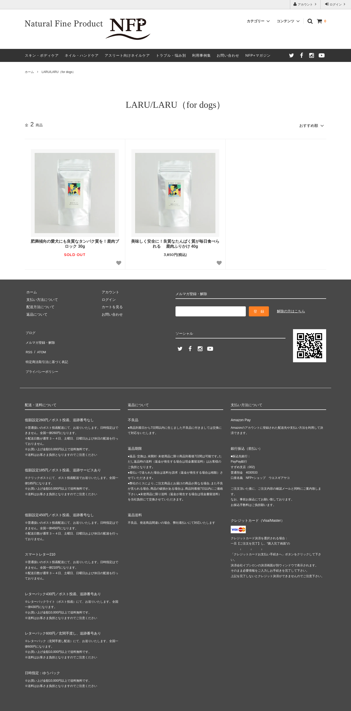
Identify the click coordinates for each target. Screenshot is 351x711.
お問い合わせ (228, 55)
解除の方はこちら (291, 310)
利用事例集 (201, 55)
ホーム (29, 72)
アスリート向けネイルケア (127, 55)
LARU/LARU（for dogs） (59, 72)
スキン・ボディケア (42, 55)
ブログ (30, 330)
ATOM (40, 345)
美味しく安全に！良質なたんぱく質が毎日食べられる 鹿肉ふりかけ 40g (175, 242)
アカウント (305, 4)
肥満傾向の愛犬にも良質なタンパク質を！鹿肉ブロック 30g (75, 242)
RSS (28, 345)
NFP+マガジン (257, 55)
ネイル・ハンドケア (82, 55)
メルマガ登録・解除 (40, 338)
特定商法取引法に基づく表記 (48, 352)
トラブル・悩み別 (171, 55)
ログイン (336, 4)
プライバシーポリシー (42, 360)
